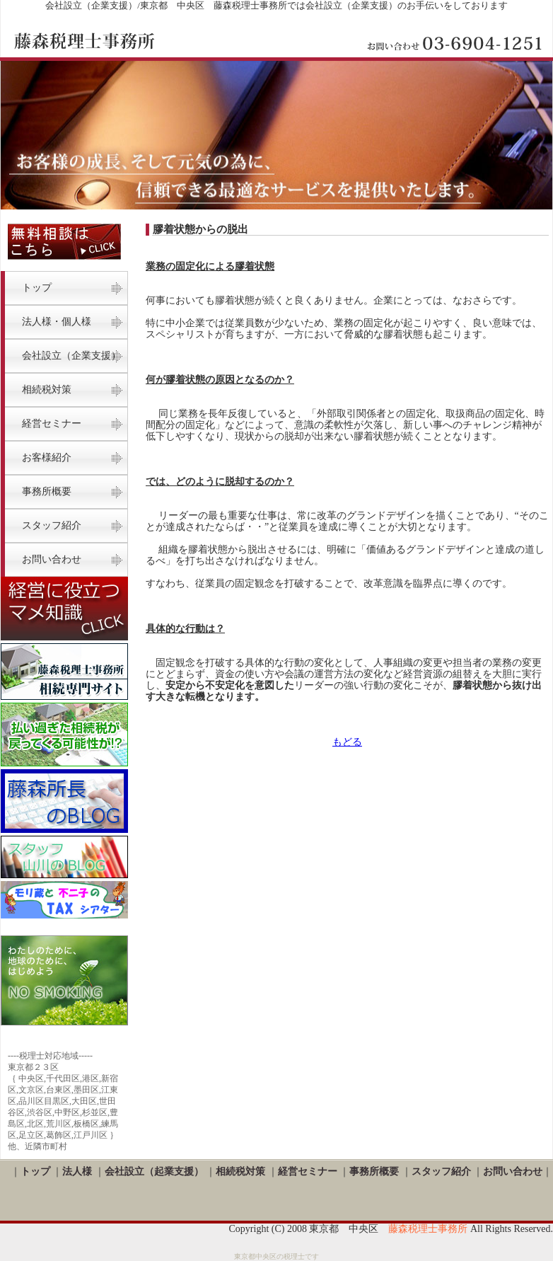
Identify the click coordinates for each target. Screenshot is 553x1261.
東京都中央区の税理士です (276, 1256)
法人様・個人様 (56, 321)
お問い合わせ (51, 559)
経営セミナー (51, 423)
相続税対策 (240, 1171)
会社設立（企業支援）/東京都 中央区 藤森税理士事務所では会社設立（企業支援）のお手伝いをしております (276, 5)
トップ (37, 287)
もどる (347, 742)
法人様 (77, 1171)
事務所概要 (46, 491)
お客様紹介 (46, 457)
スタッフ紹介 (51, 525)
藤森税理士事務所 (427, 1228)
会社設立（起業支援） (154, 1171)
